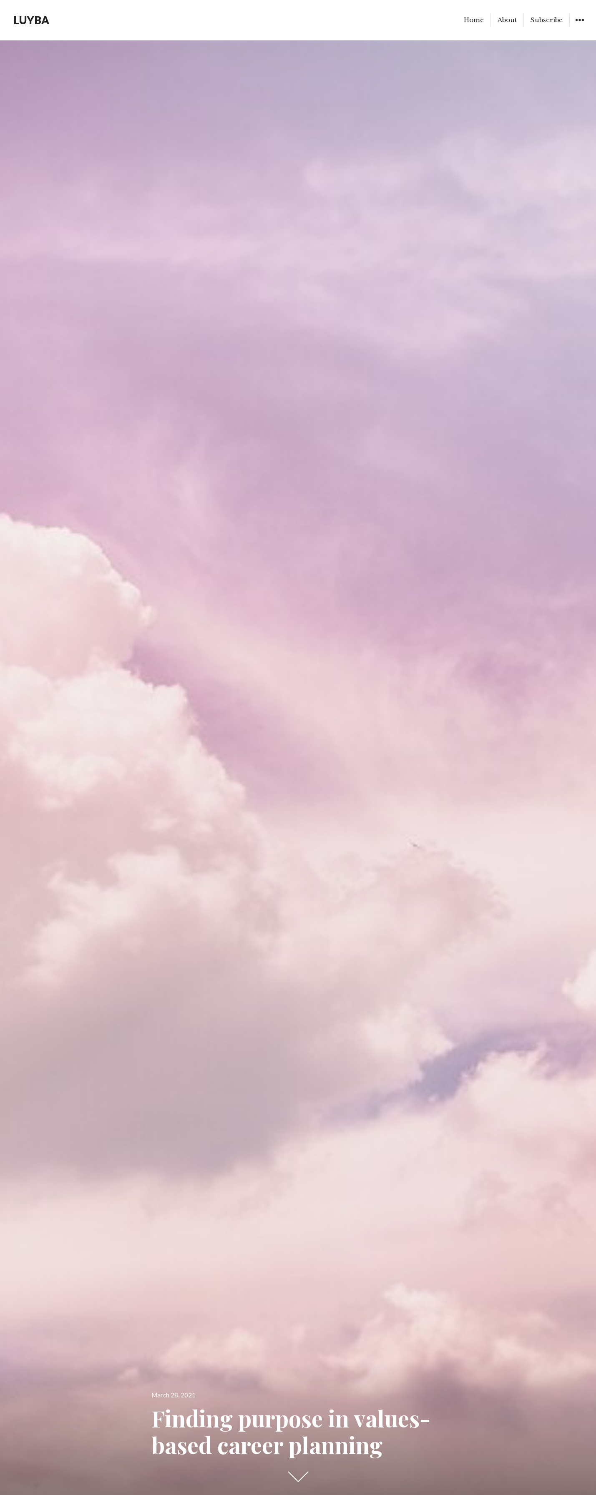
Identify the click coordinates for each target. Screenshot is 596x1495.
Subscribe (547, 20)
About (507, 20)
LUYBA (31, 20)
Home (474, 20)
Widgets (579, 26)
